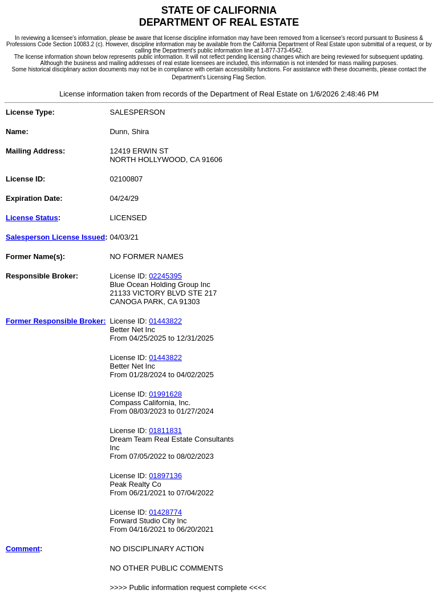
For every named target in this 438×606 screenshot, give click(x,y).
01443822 (165, 321)
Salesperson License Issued (55, 237)
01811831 (165, 430)
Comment (23, 548)
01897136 (165, 475)
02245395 (165, 276)
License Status (32, 217)
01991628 (165, 394)
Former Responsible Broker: (56, 321)
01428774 (165, 512)
